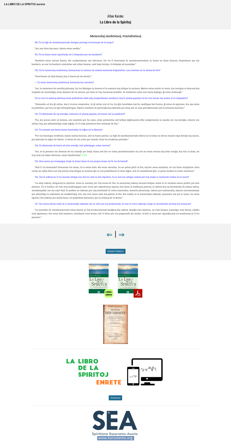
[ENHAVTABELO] (116, 251)
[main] (115, 19)
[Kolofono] (115, 397)
